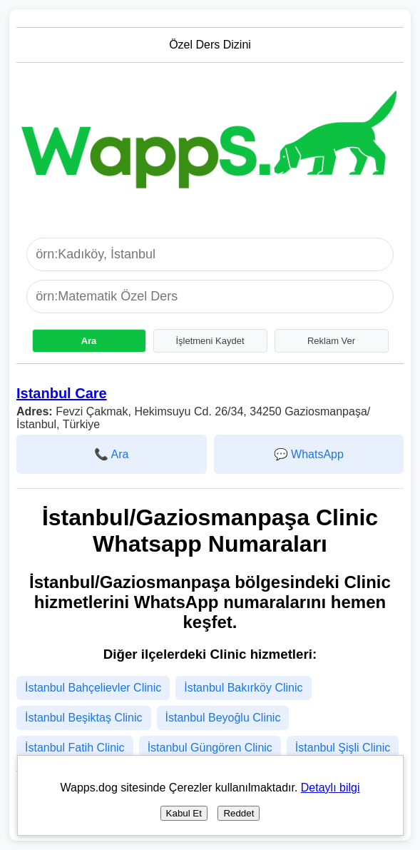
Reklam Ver (331, 340)
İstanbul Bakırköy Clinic (243, 688)
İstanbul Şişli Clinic (342, 748)
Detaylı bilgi (330, 787)
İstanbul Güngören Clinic (210, 748)
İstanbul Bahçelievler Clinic (93, 688)
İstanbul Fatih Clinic (75, 748)
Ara (89, 340)
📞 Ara (111, 454)
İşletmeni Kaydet (209, 340)
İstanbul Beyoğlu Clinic (223, 718)
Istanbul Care (61, 393)
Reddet (238, 813)
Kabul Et (184, 813)
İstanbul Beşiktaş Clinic (84, 718)
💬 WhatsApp (309, 454)
